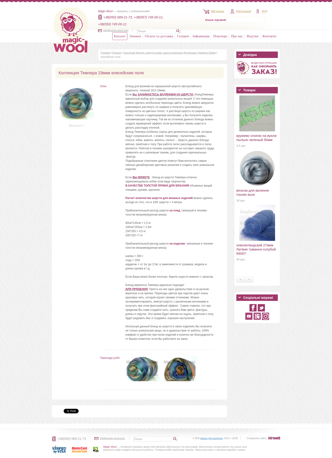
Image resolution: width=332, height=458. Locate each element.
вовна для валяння (211, 438)
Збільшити (76, 125)
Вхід (264, 11)
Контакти (269, 36)
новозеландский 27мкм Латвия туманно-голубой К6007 (256, 249)
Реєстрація (243, 11)
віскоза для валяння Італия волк (252, 192)
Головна (105, 52)
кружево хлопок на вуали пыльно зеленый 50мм (256, 138)
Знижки (135, 36)
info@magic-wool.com (115, 30)
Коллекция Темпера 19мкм (200, 52)
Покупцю (220, 36)
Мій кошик (217, 11)
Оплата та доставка (159, 36)
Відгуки (252, 36)
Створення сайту (256, 438)
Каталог (120, 36)
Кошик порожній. (216, 20)
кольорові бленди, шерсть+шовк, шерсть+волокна (153, 52)
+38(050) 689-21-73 (71, 439)
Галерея (183, 36)
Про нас (237, 36)
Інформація (201, 36)
